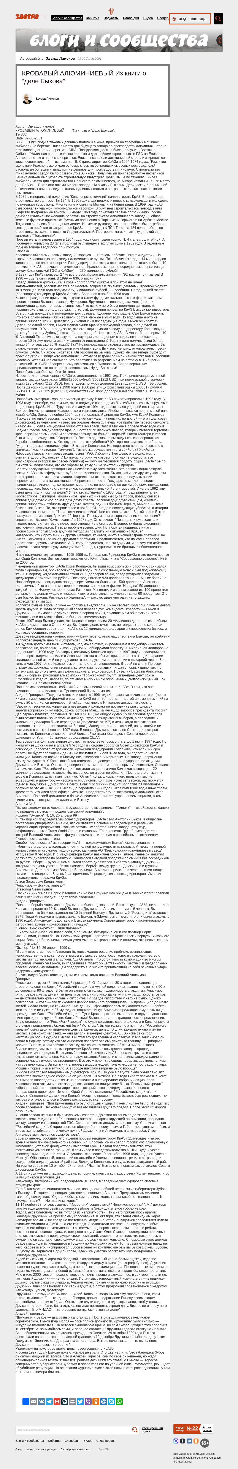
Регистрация (198, 19)
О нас (19, 1449)
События (92, 18)
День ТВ (104, 1449)
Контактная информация (41, 1449)
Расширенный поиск (152, 1429)
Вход (182, 19)
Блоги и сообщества (67, 18)
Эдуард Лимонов (60, 58)
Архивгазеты (207, 1429)
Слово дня (131, 18)
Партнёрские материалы (75, 1449)
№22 (192, 1428)
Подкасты (111, 18)
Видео (148, 18)
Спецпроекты (167, 18)
